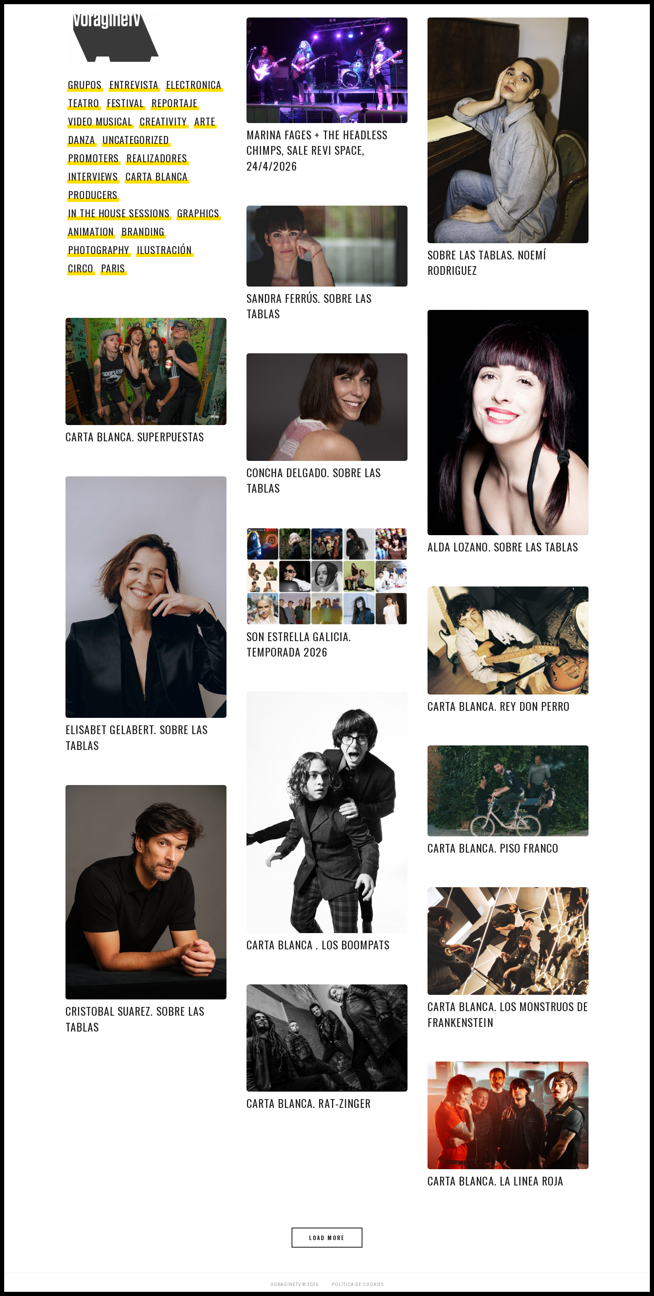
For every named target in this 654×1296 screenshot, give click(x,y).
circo (80, 267)
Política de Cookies (358, 1284)
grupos (85, 84)
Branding (142, 231)
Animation (91, 231)
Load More (327, 1237)
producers (93, 194)
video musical (100, 120)
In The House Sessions (119, 212)
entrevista (134, 84)
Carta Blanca (157, 176)
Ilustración (164, 249)
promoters (93, 157)
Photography (99, 249)
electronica (193, 84)
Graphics (198, 212)
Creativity (163, 120)
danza (81, 139)
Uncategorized (136, 139)
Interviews (93, 176)
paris (113, 267)
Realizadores (156, 157)
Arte (204, 120)
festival (125, 102)
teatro (83, 102)
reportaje (174, 102)
